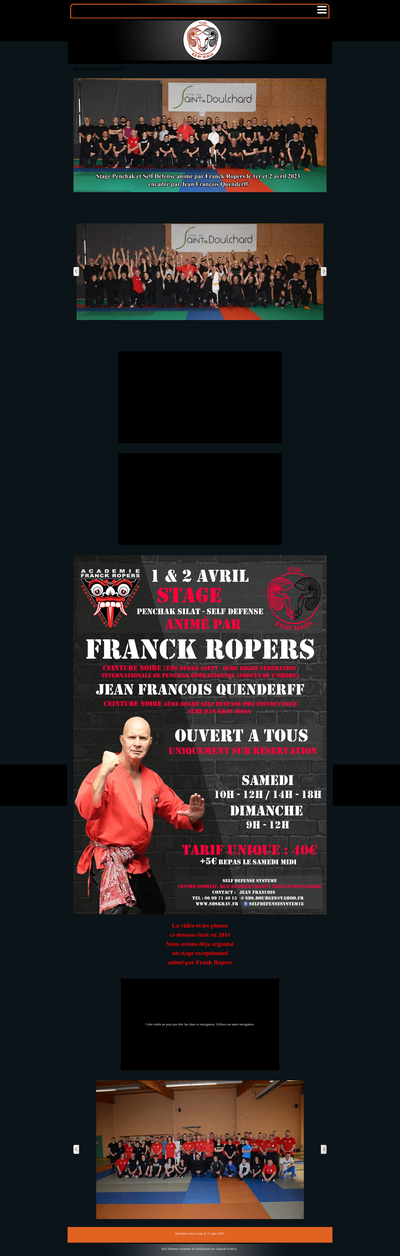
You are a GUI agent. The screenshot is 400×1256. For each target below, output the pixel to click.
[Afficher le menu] (322, 10)
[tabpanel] (200, 946)
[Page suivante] (323, 271)
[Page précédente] (76, 271)
